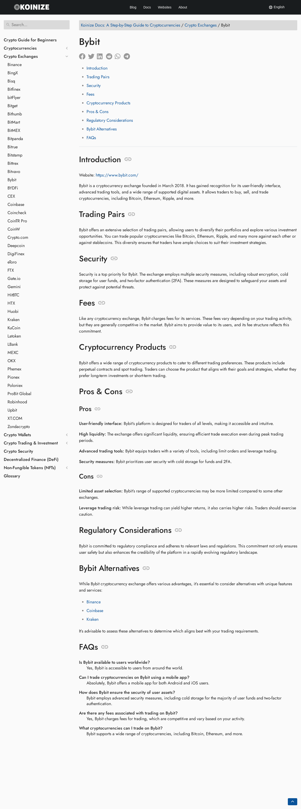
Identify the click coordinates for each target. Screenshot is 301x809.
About (182, 7)
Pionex (14, 377)
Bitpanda (15, 139)
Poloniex (15, 385)
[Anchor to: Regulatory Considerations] (178, 530)
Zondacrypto (19, 427)
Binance (15, 65)
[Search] (37, 24)
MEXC (13, 353)
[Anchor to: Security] (114, 258)
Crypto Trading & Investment (31, 443)
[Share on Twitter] (92, 55)
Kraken (14, 320)
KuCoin (14, 328)
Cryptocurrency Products (108, 103)
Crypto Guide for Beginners (30, 40)
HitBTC (13, 295)
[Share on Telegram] (128, 55)
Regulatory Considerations (110, 120)
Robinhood (17, 402)
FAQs (91, 138)
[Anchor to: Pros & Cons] (129, 391)
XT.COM (15, 418)
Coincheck (17, 213)
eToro (12, 262)
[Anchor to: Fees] (102, 303)
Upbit (12, 410)
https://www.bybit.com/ (117, 175)
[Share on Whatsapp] (119, 55)
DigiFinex (16, 254)
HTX (11, 303)
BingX (13, 73)
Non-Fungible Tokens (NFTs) (30, 468)
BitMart (14, 122)
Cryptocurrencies (20, 48)
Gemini (14, 287)
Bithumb (15, 114)
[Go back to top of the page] (292, 801)
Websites (164, 7)
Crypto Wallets (17, 435)
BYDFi (13, 188)
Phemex (14, 369)
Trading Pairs (98, 77)
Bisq (11, 81)
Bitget (12, 106)
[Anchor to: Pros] (97, 409)
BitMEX (14, 130)
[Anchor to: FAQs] (105, 647)
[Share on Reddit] (110, 55)
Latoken (14, 336)
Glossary (12, 476)
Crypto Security (18, 451)
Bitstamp (15, 155)
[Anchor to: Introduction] (128, 159)
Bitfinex (14, 89)
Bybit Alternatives (102, 129)
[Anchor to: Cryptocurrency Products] (173, 347)
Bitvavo (14, 172)
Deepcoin (16, 246)
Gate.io (14, 278)
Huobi (13, 311)
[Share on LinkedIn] (101, 55)
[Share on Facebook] (83, 55)
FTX (11, 270)
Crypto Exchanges (21, 56)
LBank (13, 344)
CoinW (14, 229)
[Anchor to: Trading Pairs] (132, 214)
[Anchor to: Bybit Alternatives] (146, 568)
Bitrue (13, 147)
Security (94, 85)
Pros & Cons (97, 112)
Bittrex (13, 163)
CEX (11, 196)
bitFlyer (14, 97)
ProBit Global (19, 394)
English (277, 7)
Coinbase (16, 204)
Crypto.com (18, 237)
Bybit (12, 180)
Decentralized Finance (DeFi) (31, 459)
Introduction (97, 68)
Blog (133, 7)
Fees (90, 94)
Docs (147, 7)
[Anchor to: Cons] (99, 476)
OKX (12, 361)
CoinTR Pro (17, 221)
